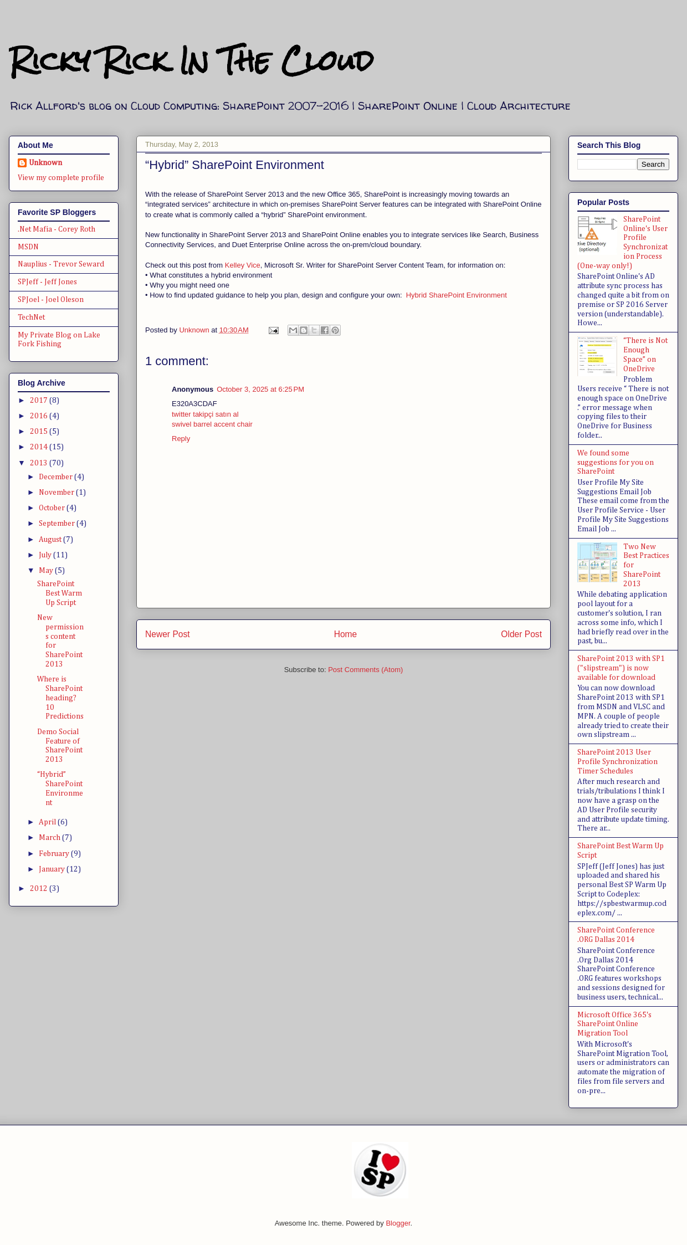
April (48, 822)
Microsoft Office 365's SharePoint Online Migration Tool (614, 1024)
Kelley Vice (242, 265)
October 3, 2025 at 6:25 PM (260, 389)
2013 (39, 463)
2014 (39, 447)
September (57, 523)
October (52, 508)
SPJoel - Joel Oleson (51, 300)
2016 (39, 416)
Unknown (45, 163)
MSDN (28, 247)
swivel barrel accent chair (212, 424)
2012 (39, 889)
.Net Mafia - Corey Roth (56, 229)
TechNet (31, 317)
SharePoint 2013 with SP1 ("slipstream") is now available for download (621, 668)
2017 (39, 400)
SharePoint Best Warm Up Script (59, 593)
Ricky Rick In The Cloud (191, 60)
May (47, 571)
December (56, 477)
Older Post (521, 634)
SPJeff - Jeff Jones (47, 282)
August (51, 540)
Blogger (398, 1223)
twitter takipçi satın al (205, 414)
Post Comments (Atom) (365, 669)
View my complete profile (61, 178)
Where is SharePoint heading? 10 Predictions (60, 697)
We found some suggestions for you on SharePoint (615, 462)
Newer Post (167, 634)
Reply (181, 438)
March (50, 838)
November (57, 492)
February (55, 854)
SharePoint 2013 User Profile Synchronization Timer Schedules (617, 762)
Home (345, 634)
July (46, 555)
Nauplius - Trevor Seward (61, 264)
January (52, 869)
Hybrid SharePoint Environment (456, 295)
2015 (39, 432)
